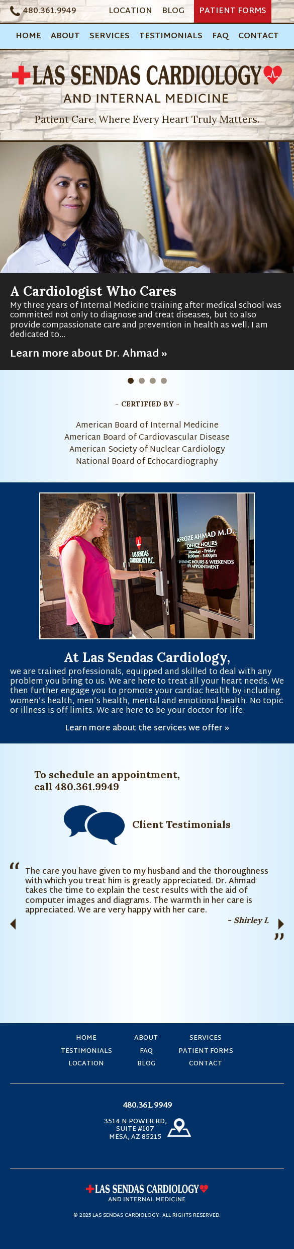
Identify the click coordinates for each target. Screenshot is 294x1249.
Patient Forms (232, 11)
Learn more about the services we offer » (147, 728)
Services (109, 36)
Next (281, 924)
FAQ (220, 36)
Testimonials (171, 36)
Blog (173, 11)
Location (130, 11)
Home (28, 36)
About (65, 36)
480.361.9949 (49, 11)
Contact (258, 36)
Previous (13, 924)
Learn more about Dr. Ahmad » (88, 354)
